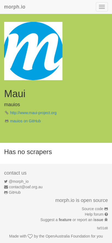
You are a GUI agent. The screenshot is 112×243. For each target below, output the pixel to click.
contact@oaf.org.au (25, 187)
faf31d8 (102, 228)
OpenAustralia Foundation (67, 236)
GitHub (15, 192)
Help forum (94, 214)
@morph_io (19, 181)
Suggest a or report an (72, 220)
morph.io (14, 7)
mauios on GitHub (25, 121)
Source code (93, 209)
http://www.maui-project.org (33, 113)
